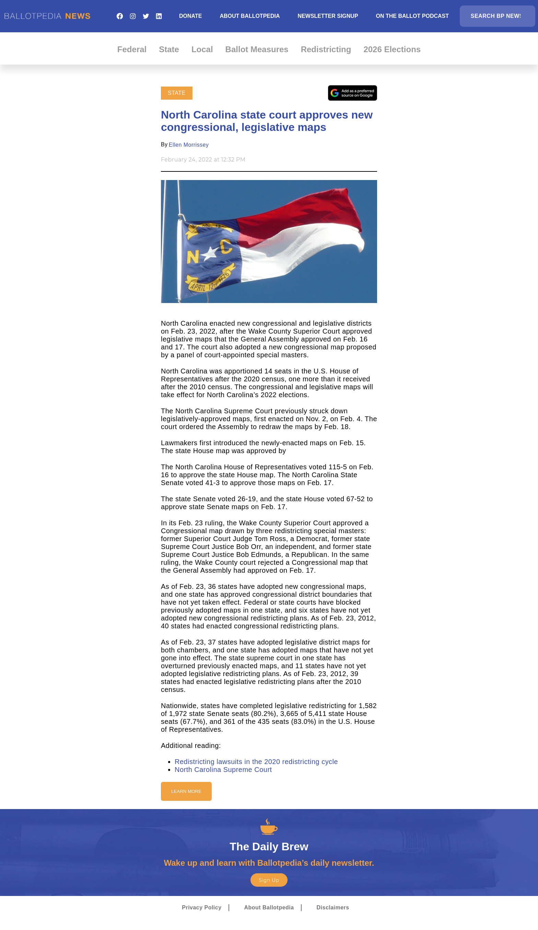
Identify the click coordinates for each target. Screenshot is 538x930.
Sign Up (269, 880)
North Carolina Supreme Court (223, 769)
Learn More (186, 791)
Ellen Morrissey (189, 145)
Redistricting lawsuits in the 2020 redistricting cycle (256, 761)
